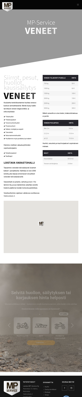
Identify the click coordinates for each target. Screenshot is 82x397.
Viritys (46, 395)
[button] (41, 224)
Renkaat (47, 392)
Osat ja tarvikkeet (50, 389)
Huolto (46, 387)
